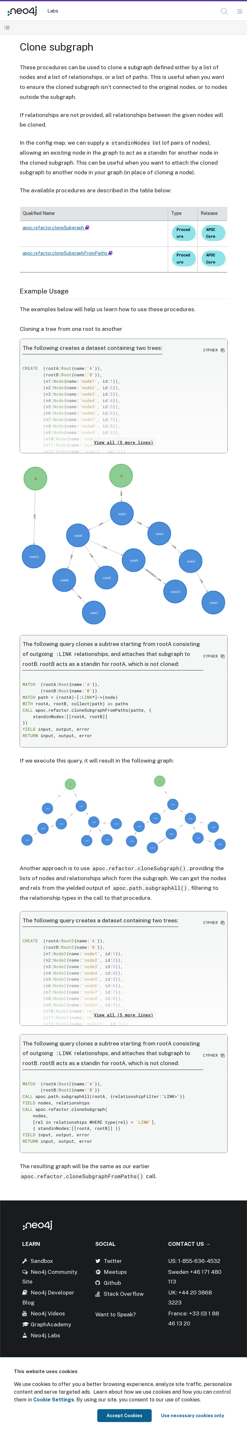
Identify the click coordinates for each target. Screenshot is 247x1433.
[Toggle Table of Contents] (7, 27)
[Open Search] (224, 11)
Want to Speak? (115, 1314)
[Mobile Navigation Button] (239, 11)
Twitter (113, 1261)
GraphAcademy (51, 1324)
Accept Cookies (124, 1415)
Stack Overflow (124, 1294)
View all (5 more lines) (123, 442)
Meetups (115, 1272)
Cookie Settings (53, 1400)
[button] (224, 11)
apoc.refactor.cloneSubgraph (56, 227)
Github (112, 1283)
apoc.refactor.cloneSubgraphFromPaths (68, 253)
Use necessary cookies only (192, 1415)
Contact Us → (189, 1244)
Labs (52, 11)
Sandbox (42, 1261)
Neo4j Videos (48, 1313)
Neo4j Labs (45, 1335)
